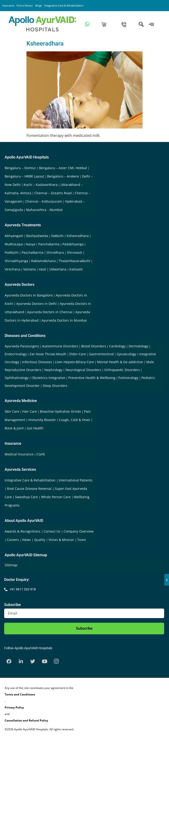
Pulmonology (128, 377)
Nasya (30, 244)
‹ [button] (167, 579)
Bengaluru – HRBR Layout (24, 176)
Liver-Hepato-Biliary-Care (74, 362)
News (27, 539)
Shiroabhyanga (16, 261)
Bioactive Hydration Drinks (60, 411)
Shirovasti (74, 252)
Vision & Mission (62, 539)
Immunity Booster (42, 420)
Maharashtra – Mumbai (44, 209)
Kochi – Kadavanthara (41, 184)
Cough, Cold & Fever (74, 420)
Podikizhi (12, 252)
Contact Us (52, 531)
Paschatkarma (32, 252)
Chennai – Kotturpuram (43, 201)
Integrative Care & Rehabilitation (64, 5)
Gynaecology (126, 354)
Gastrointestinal (101, 354)
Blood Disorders (93, 346)
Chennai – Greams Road (53, 193)
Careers (13, 539)
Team (81, 539)
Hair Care (29, 411)
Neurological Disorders (83, 370)
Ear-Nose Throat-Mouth (48, 354)
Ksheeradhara (45, 43)
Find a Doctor (24, 5)
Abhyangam (14, 236)
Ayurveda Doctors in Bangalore (29, 295)
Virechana (12, 269)
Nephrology (53, 370)
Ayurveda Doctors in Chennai (49, 312)
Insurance (8, 5)
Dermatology (138, 346)
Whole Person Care (56, 497)
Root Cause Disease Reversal (29, 488)
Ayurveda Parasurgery (22, 346)
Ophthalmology (17, 377)
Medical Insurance (19, 454)
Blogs (38, 5)
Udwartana (57, 269)
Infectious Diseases (37, 362)
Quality (40, 539)
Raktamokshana (43, 261)
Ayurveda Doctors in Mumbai (64, 320)
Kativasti (76, 269)
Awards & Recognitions (23, 531)
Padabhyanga (73, 244)
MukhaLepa (14, 244)
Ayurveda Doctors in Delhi (36, 303)
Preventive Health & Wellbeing (91, 377)
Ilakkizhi (57, 236)
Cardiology (117, 346)
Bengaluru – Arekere (63, 176)
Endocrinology (16, 354)
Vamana (29, 269)
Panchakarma (48, 244)
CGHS (40, 454)
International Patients (75, 480)
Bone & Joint (14, 428)
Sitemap (11, 565)
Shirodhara (55, 252)
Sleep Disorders (55, 385)
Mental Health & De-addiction (120, 362)
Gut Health (35, 428)
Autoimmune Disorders (60, 346)
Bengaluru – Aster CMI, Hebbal (63, 168)
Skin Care (12, 411)
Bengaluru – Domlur (20, 168)
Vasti (42, 269)
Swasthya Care (27, 497)
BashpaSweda (37, 236)
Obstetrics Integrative (48, 377)
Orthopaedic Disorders (122, 370)
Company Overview (79, 531)
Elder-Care (77, 354)
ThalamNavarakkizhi (74, 261)
